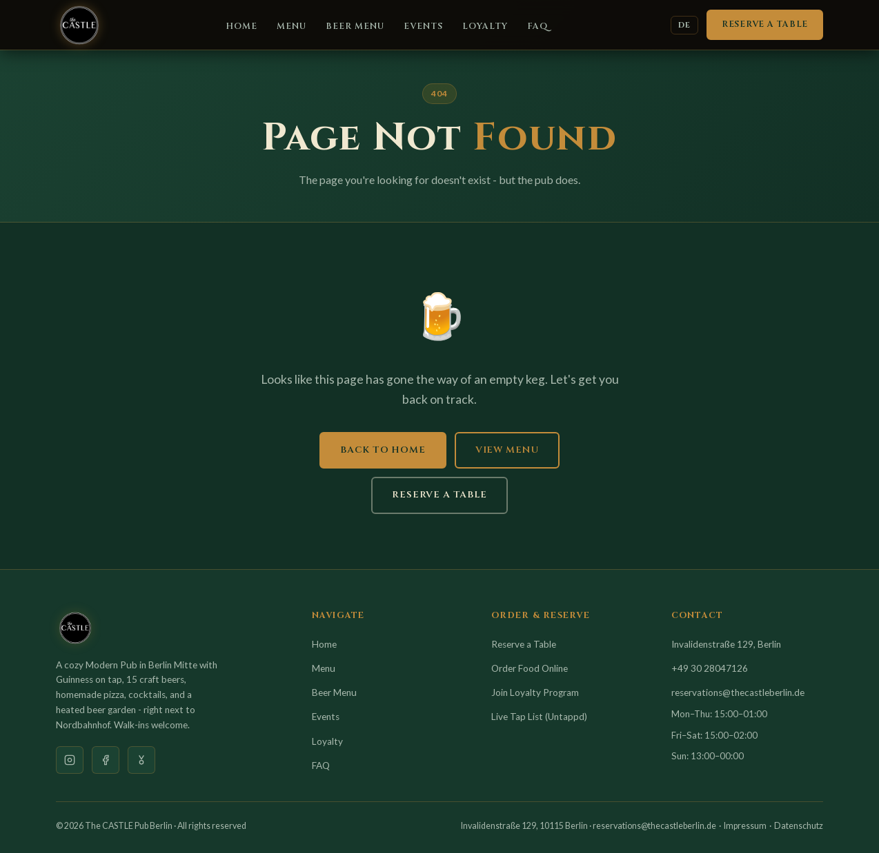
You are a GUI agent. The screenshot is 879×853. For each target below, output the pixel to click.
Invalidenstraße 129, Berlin (726, 644)
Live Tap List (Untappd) (539, 716)
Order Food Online (529, 668)
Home (241, 26)
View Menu (507, 450)
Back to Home (383, 450)
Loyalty (485, 26)
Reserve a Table (765, 24)
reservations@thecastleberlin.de (737, 692)
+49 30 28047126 (709, 668)
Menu (291, 26)
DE (684, 25)
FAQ (537, 26)
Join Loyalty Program (535, 692)
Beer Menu (355, 26)
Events (423, 26)
